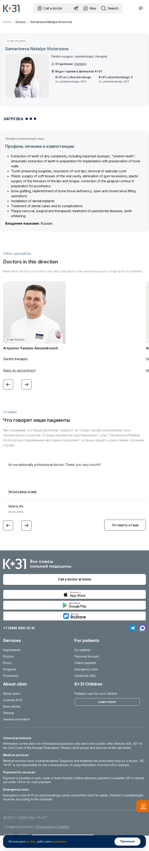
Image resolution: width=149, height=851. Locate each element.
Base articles (12, 706)
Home (7, 22)
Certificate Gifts (85, 675)
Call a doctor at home (74, 579)
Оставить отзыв (125, 525)
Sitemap (8, 713)
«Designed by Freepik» (52, 827)
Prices (7, 663)
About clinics (11, 693)
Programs (9, 669)
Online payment (85, 663)
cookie (31, 842)
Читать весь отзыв (22, 491)
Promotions (11, 675)
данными (60, 842)
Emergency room (86, 669)
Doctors (21, 22)
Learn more (107, 702)
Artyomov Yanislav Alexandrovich (30, 348)
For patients (82, 650)
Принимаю (127, 841)
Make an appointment (19, 370)
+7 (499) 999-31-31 (19, 628)
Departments (12, 650)
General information (16, 719)
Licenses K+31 (12, 700)
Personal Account (86, 656)
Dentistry (80, 64)
